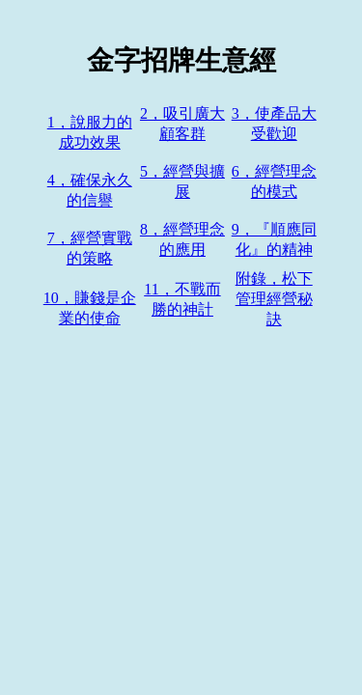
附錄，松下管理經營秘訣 (274, 298)
